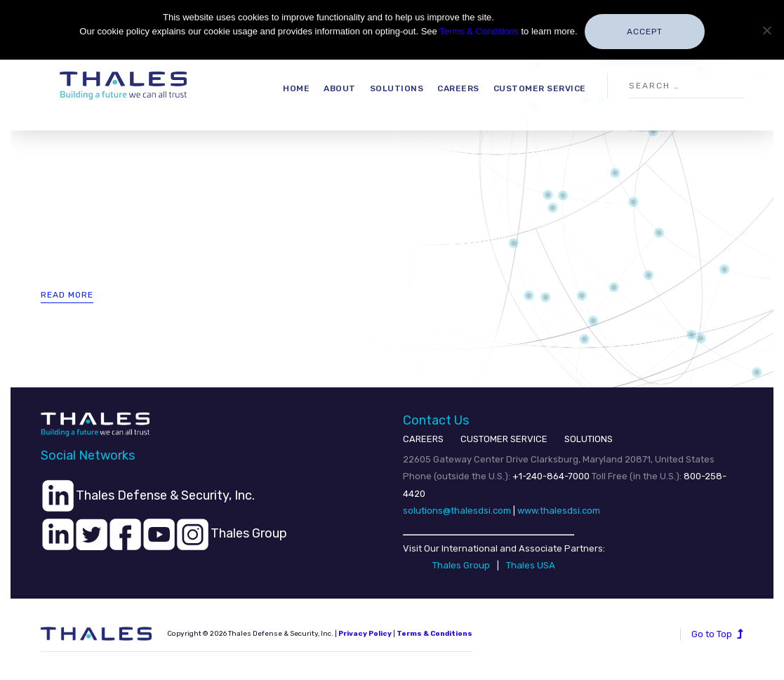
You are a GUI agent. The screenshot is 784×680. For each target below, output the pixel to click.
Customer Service (539, 88)
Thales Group (461, 565)
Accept (645, 31)
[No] (766, 30)
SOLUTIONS (588, 439)
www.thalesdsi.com (558, 510)
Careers (458, 88)
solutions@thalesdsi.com (457, 510)
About (340, 88)
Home (296, 88)
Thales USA (530, 565)
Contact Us (436, 420)
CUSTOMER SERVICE (503, 439)
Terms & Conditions (479, 31)
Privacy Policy (365, 633)
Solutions (397, 88)
